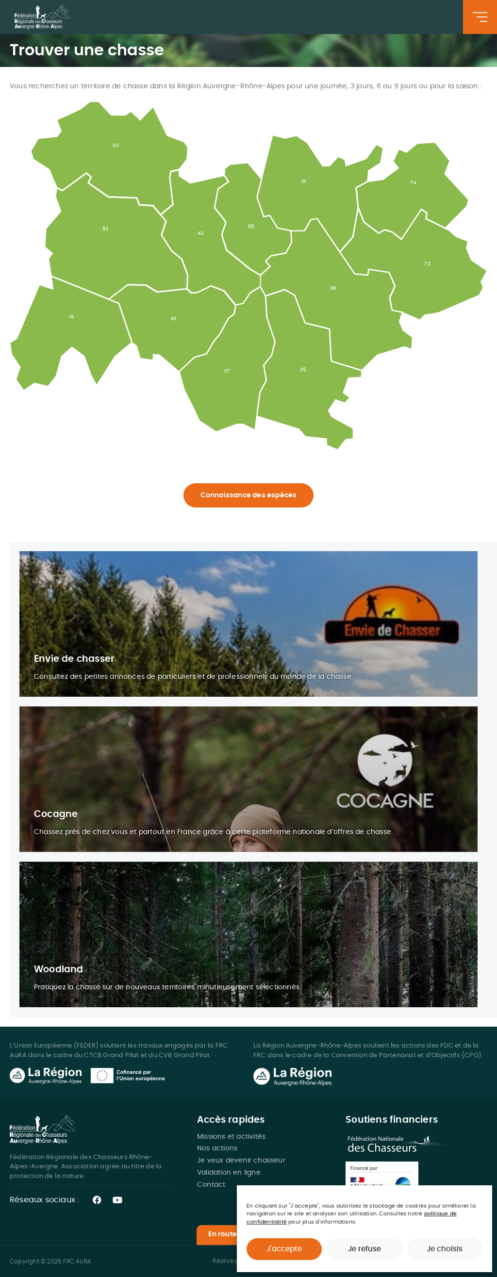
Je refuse (364, 1249)
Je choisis (445, 1249)
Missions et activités (231, 1136)
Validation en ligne (229, 1172)
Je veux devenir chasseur (241, 1160)
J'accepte (284, 1249)
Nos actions (217, 1148)
